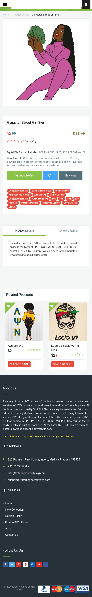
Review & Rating (68, 230)
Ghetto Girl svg (57, 195)
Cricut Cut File (70, 203)
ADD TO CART (19, 364)
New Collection (14, 509)
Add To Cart (24, 175)
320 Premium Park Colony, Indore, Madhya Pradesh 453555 (44, 459)
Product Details (20, 14)
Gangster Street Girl (18, 191)
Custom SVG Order (16, 522)
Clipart (12, 207)
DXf (69, 199)
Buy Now (70, 175)
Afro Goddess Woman (19, 195)
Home (6, 14)
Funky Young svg (40, 199)
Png (61, 199)
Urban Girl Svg (62, 191)
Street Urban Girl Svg (41, 191)
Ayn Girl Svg (15, 345)
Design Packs (13, 516)
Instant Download (29, 203)
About (8, 528)
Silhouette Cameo (51, 203)
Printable (13, 203)
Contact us (11, 534)
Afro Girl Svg (40, 195)
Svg (54, 199)
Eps (77, 199)
